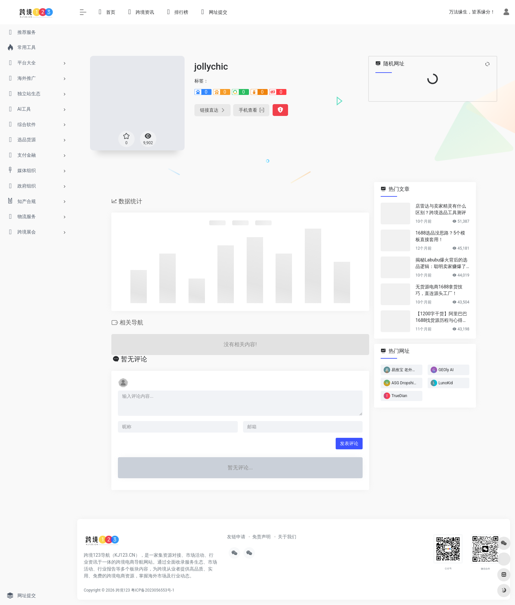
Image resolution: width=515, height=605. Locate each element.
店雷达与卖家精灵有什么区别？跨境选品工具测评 (440, 209)
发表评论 (349, 443)
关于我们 (287, 536)
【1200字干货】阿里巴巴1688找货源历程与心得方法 (441, 317)
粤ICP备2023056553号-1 (152, 590)
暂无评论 (134, 359)
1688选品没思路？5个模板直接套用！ (440, 236)
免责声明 (261, 536)
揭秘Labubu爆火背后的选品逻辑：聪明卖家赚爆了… (442, 263)
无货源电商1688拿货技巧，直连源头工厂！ (438, 290)
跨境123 (123, 590)
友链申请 (236, 536)
